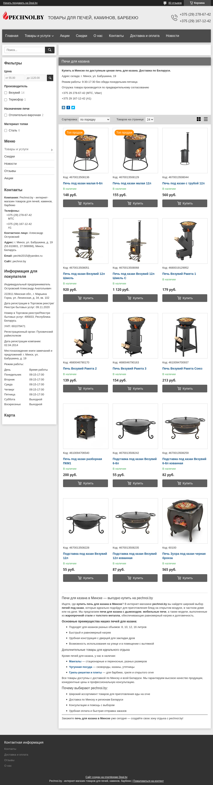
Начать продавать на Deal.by (20, 2)
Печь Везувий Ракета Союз (182, 368)
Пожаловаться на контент (148, 780)
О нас (98, 36)
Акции (65, 36)
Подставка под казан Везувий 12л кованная (135, 556)
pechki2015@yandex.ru (28, 255)
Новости (172, 36)
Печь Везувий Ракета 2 (80, 368)
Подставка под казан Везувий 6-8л (135, 461)
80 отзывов (175, 2)
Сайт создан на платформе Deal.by (107, 777)
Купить (88, 203)
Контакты (116, 36)
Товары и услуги (37, 36)
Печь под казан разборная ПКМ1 (82, 461)
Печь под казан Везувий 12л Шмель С (133, 276)
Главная (11, 36)
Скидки (81, 36)
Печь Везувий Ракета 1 (179, 273)
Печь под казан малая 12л (132, 183)
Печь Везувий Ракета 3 (129, 368)
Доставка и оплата (145, 36)
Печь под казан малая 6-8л (82, 183)
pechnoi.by (19, 261)
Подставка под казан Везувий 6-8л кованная (184, 461)
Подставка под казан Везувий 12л (85, 556)
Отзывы (10, 171)
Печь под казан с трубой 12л (183, 183)
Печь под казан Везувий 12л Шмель (84, 276)
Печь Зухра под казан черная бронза (184, 556)
